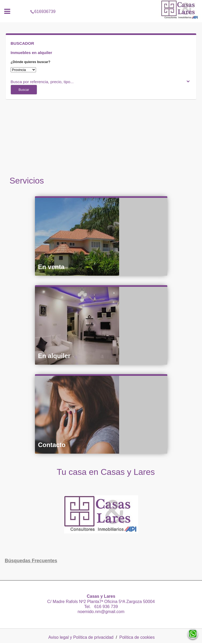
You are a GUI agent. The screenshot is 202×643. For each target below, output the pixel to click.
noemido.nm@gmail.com (101, 611)
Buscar (24, 90)
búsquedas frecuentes (31, 560)
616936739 (101, 3)
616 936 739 (105, 606)
